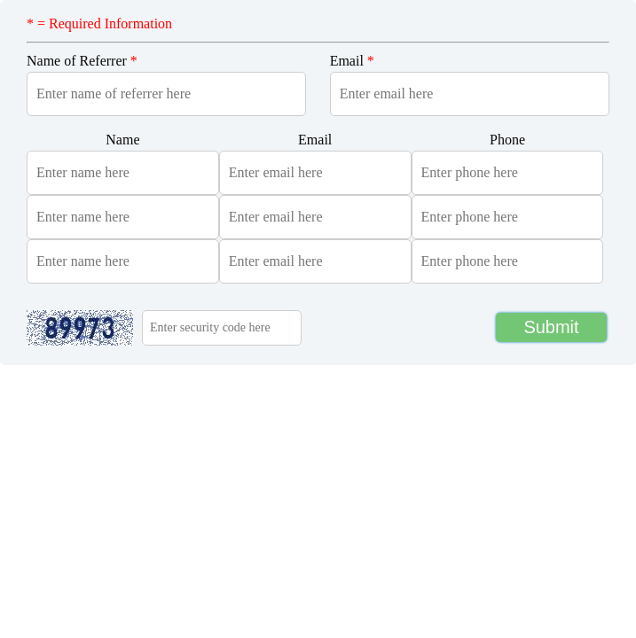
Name (122, 139)
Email (352, 60)
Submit (550, 327)
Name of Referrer (82, 60)
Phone (507, 139)
